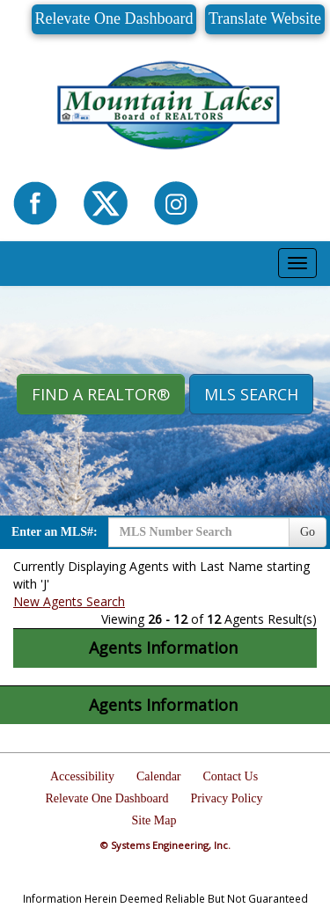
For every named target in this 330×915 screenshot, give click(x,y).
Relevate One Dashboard (114, 18)
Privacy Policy (226, 798)
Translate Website (265, 18)
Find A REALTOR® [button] (101, 394)
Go (307, 531)
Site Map (154, 820)
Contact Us (231, 776)
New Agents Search (69, 601)
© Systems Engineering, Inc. (165, 845)
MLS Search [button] (251, 394)
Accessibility (82, 776)
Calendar (158, 776)
